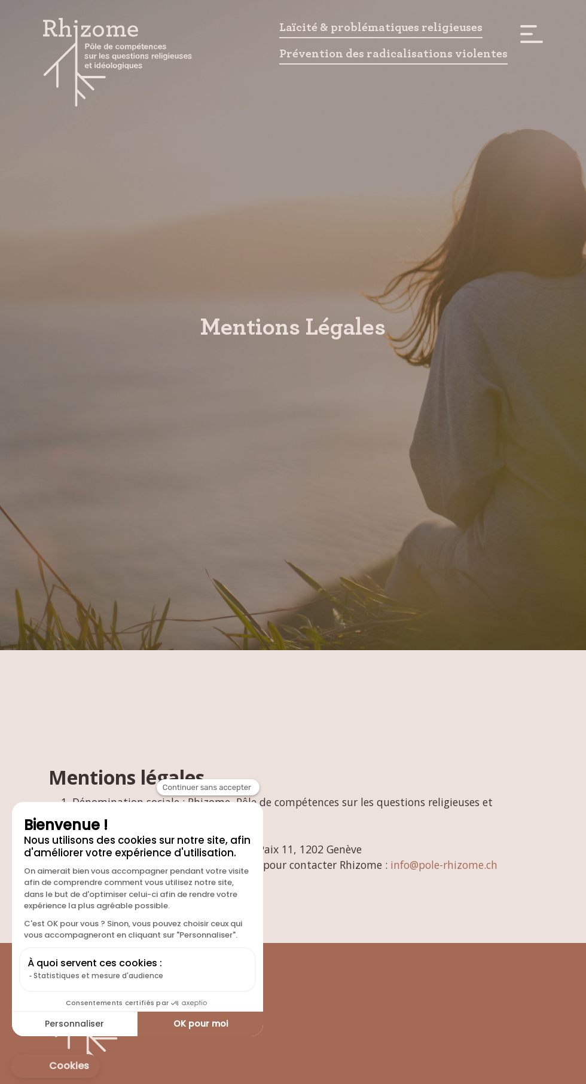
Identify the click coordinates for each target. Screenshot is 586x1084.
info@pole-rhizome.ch (444, 865)
